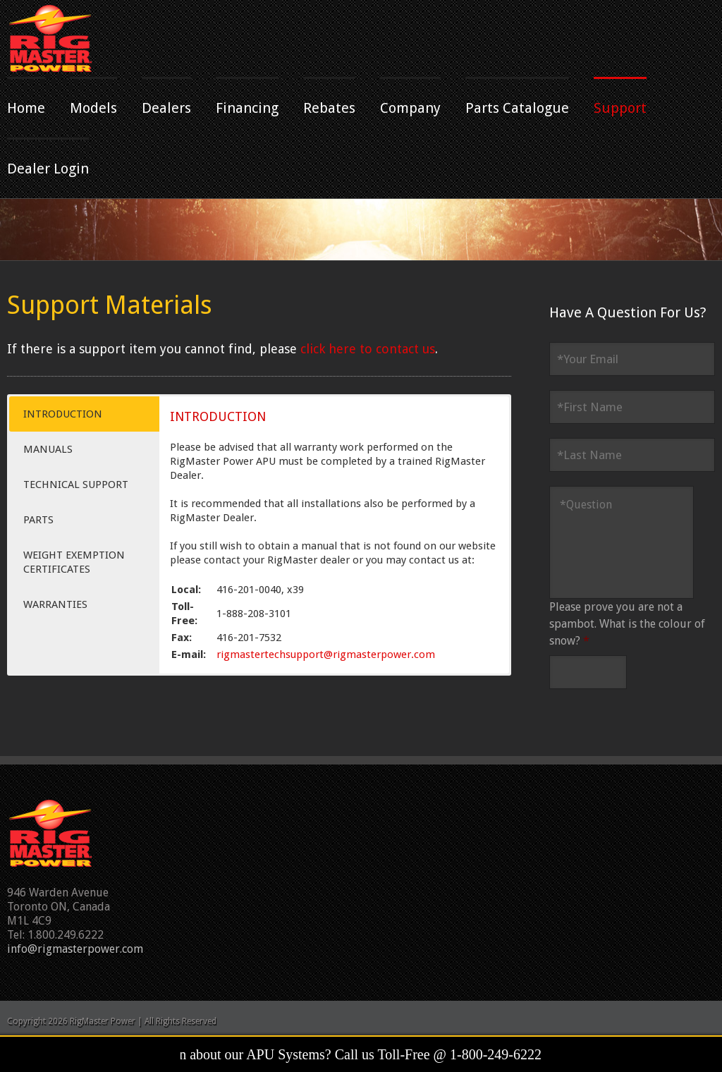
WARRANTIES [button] (55, 604)
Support (620, 107)
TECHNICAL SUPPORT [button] (75, 484)
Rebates (329, 107)
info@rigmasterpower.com (75, 949)
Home (26, 107)
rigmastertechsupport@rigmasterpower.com (325, 654)
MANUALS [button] (48, 449)
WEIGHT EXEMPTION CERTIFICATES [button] (74, 562)
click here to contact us (367, 348)
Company (410, 107)
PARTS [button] (38, 519)
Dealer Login (48, 168)
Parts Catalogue (517, 107)
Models (93, 107)
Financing (247, 107)
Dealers (166, 107)
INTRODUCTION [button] (62, 414)
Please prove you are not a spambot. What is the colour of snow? (627, 623)
